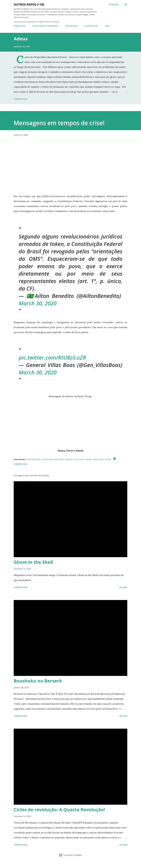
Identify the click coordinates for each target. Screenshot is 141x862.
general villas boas (75, 459)
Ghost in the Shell (33, 562)
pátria (108, 459)
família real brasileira (53, 459)
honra (89, 459)
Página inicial (19, 26)
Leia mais (123, 587)
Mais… (108, 26)
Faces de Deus (71, 26)
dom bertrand (33, 459)
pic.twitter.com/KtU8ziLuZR (52, 357)
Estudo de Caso (91, 26)
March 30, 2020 (38, 303)
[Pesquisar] (113, 4)
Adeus (21, 39)
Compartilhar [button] (20, 99)
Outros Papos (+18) (29, 4)
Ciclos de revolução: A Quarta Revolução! (59, 810)
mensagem (98, 459)
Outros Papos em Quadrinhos (45, 26)
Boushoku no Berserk (38, 681)
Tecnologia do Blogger (70, 855)
